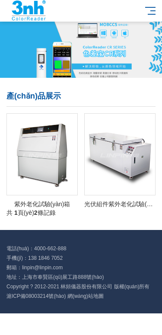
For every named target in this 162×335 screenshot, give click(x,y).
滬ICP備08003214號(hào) (36, 296)
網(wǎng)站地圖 (85, 296)
